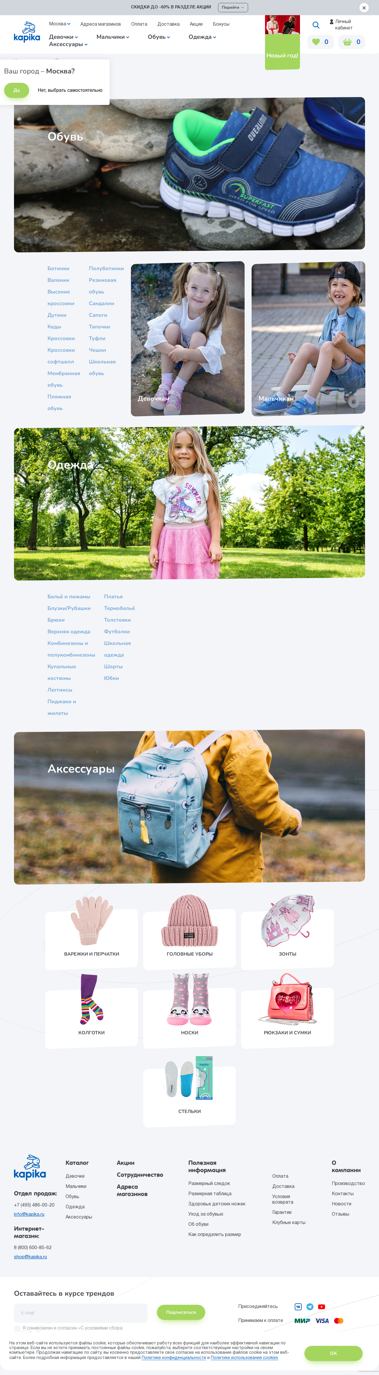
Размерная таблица (209, 1194)
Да (16, 90)
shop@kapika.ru (30, 1257)
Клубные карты (289, 1223)
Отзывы (340, 1214)
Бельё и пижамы (69, 596)
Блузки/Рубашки (69, 608)
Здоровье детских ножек (216, 1204)
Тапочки (99, 326)
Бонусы (221, 24)
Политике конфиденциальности (174, 1358)
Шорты (113, 666)
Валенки (58, 280)
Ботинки (58, 268)
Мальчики (112, 37)
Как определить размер (214, 1235)
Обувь (72, 1197)
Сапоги (98, 315)
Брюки (56, 619)
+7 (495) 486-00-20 (34, 1205)
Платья (113, 596)
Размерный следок (209, 1184)
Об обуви (198, 1225)
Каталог (77, 1162)
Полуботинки (106, 268)
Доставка (168, 24)
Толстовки (117, 619)
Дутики (57, 315)
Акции (196, 24)
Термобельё (119, 608)
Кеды (54, 326)
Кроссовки (61, 338)
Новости (341, 1204)
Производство (348, 1184)
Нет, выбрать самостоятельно (70, 90)
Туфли (97, 338)
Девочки (63, 37)
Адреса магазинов (100, 24)
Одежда (75, 1207)
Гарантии (282, 1213)
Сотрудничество (140, 1174)
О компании (346, 1166)
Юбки (111, 678)
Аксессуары (79, 1217)
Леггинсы (60, 689)
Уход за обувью (205, 1214)
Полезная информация (207, 1166)
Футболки (117, 631)
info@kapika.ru (29, 1215)
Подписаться (181, 1312)
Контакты (343, 1194)
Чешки (97, 350)
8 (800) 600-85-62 (33, 1248)
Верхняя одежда (69, 631)
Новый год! (281, 55)
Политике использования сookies (244, 1358)
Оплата (139, 24)
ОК (333, 1353)
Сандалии (101, 303)
